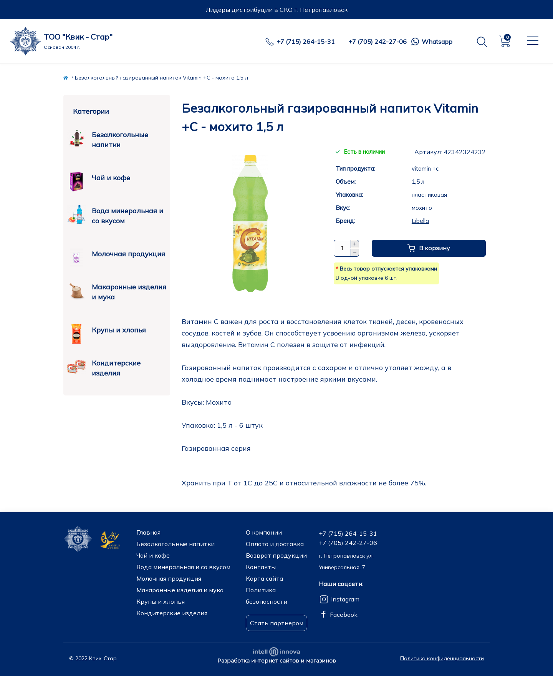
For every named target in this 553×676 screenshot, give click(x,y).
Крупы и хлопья (106, 330)
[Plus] (355, 244)
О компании (264, 532)
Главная (148, 532)
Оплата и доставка (275, 544)
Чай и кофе (98, 178)
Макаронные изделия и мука (116, 291)
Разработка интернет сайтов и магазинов (276, 660)
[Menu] (531, 40)
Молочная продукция (116, 254)
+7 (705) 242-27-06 (377, 41)
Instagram (345, 599)
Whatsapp (437, 41)
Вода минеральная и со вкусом (115, 215)
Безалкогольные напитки (107, 139)
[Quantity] (342, 248)
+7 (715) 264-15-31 (305, 41)
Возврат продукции (276, 555)
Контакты (261, 567)
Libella (420, 220)
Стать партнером (276, 623)
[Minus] (355, 253)
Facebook (344, 614)
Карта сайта (264, 578)
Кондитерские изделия (104, 367)
